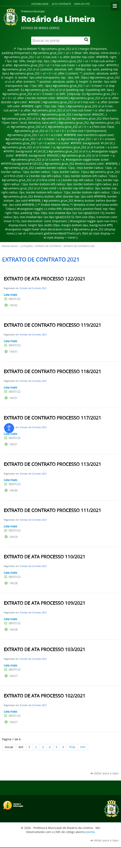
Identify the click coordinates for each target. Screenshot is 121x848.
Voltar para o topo (104, 773)
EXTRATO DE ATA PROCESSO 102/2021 (44, 696)
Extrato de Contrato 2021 (33, 288)
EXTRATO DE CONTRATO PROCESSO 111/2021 (52, 510)
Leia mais (10, 295)
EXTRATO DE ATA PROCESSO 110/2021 (44, 557)
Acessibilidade (39, 3)
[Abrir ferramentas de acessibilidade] (9, 428)
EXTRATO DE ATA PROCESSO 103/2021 (44, 649)
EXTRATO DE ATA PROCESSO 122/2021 (44, 279)
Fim (82, 747)
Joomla (90, 832)
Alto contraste (61, 3)
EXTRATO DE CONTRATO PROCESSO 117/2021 (52, 418)
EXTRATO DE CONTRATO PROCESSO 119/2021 (52, 325)
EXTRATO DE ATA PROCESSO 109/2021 (44, 603)
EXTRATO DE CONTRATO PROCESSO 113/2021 (52, 464)
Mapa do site (82, 3)
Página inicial (9, 246)
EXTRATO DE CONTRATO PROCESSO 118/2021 (52, 371)
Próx (72, 747)
